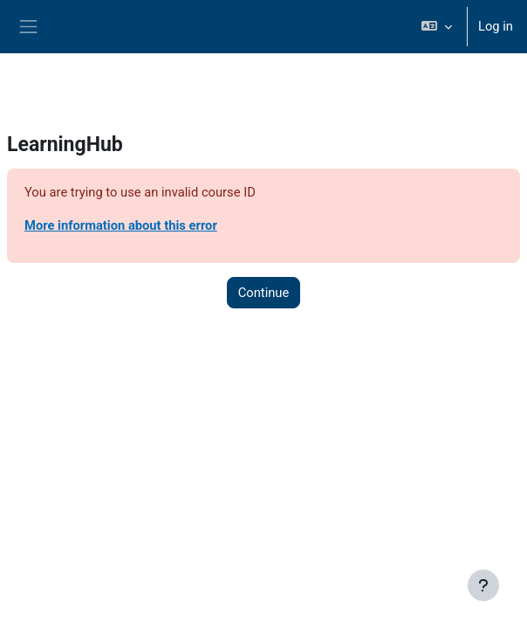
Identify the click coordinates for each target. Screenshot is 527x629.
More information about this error (120, 225)
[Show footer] (483, 585)
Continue (264, 293)
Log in (495, 26)
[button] (436, 26)
